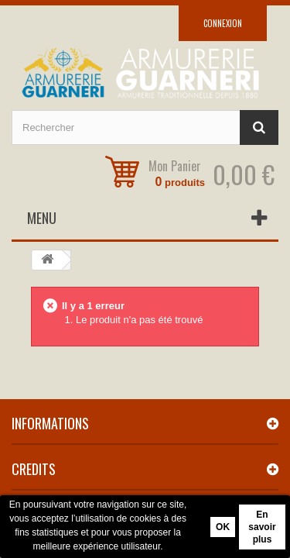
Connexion (222, 23)
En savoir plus (261, 527)
